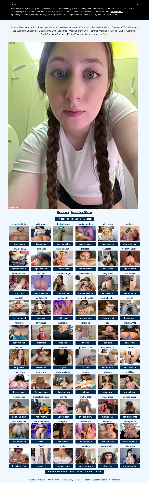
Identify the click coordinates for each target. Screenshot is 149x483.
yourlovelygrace (129, 249)
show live (41, 466)
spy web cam (41, 269)
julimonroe (63, 323)
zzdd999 (19, 298)
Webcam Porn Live (78, 31)
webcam (85, 392)
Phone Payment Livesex (79, 34)
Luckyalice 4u (63, 224)
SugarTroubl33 (107, 446)
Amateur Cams (100, 34)
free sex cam (19, 392)
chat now (107, 392)
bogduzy (63, 422)
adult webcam (85, 269)
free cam (63, 343)
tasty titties (107, 273)
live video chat (63, 244)
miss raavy (108, 224)
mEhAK (63, 446)
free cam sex (108, 244)
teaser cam (41, 244)
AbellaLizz (41, 249)
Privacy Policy (53, 480)
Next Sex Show (81, 212)
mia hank (41, 273)
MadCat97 (107, 422)
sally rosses (41, 224)
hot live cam (63, 318)
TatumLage (85, 446)
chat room (130, 343)
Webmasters (114, 480)
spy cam (85, 367)
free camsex (130, 318)
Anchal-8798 (85, 397)
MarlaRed (130, 224)
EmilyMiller (63, 298)
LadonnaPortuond (19, 273)
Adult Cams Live (47, 31)
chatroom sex (63, 392)
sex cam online (130, 466)
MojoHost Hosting (82, 480)
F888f (41, 446)
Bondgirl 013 (130, 422)
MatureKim (41, 372)
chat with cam (129, 244)
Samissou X (107, 249)
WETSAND (19, 347)
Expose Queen (129, 397)
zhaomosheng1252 (85, 298)
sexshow (41, 318)
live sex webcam (41, 293)
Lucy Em (85, 372)
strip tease (19, 367)
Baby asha (130, 446)
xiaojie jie (85, 323)
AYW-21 (130, 298)
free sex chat (85, 318)
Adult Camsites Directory (53, 34)
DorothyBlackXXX (107, 298)
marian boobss (86, 224)
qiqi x (19, 446)
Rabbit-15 (107, 372)
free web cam (41, 392)
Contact (41, 480)
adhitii (130, 347)
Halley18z (19, 323)
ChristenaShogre (63, 273)
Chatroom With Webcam (124, 27)
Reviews (63, 212)
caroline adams (63, 249)
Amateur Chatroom (79, 27)
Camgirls (130, 31)
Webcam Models (99, 480)
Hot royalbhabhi (41, 422)
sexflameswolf (85, 273)
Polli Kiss (130, 372)
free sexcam (63, 441)
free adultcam (129, 293)
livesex (85, 343)
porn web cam (85, 244)
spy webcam (130, 269)
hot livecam (41, 417)
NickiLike (63, 397)
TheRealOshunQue (41, 397)
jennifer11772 (85, 347)
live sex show (85, 417)
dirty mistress (107, 347)
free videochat (19, 318)
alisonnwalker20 (63, 372)
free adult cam (85, 441)
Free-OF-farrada (19, 422)
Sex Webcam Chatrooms (25, 31)
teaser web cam (129, 441)
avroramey (130, 273)
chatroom (41, 343)
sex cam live (130, 367)
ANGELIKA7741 (130, 323)
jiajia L (107, 323)
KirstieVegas (19, 397)
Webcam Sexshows (58, 27)
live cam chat (108, 318)
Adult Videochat (39, 27)
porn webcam (19, 343)
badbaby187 (41, 298)
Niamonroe (86, 422)
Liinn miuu (63, 347)
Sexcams (62, 31)
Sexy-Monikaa (19, 249)
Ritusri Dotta (19, 372)
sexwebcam (107, 293)
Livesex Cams (117, 31)
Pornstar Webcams (99, 31)
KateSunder (107, 397)
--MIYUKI (41, 347)
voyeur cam (63, 269)
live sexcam (19, 244)
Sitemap (32, 480)
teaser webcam (19, 269)
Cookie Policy (67, 480)
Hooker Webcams (20, 27)
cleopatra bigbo (19, 224)
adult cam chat (19, 417)
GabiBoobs (86, 249)
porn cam (19, 293)
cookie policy (117, 11)
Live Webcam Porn (100, 27)
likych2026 (41, 323)
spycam (63, 367)
